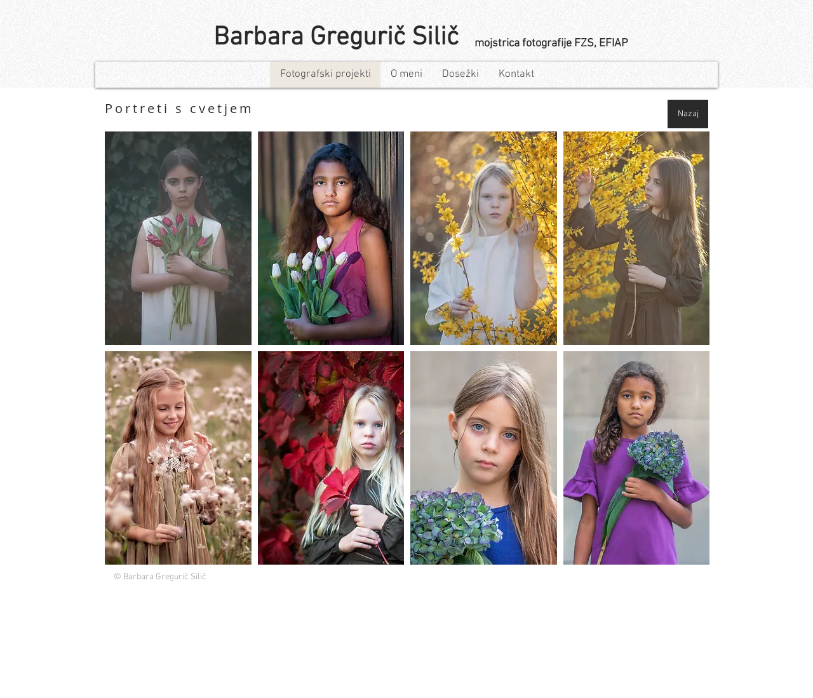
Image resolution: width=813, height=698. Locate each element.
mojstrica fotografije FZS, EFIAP (551, 43)
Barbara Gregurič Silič (336, 37)
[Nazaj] (688, 114)
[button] (178, 238)
